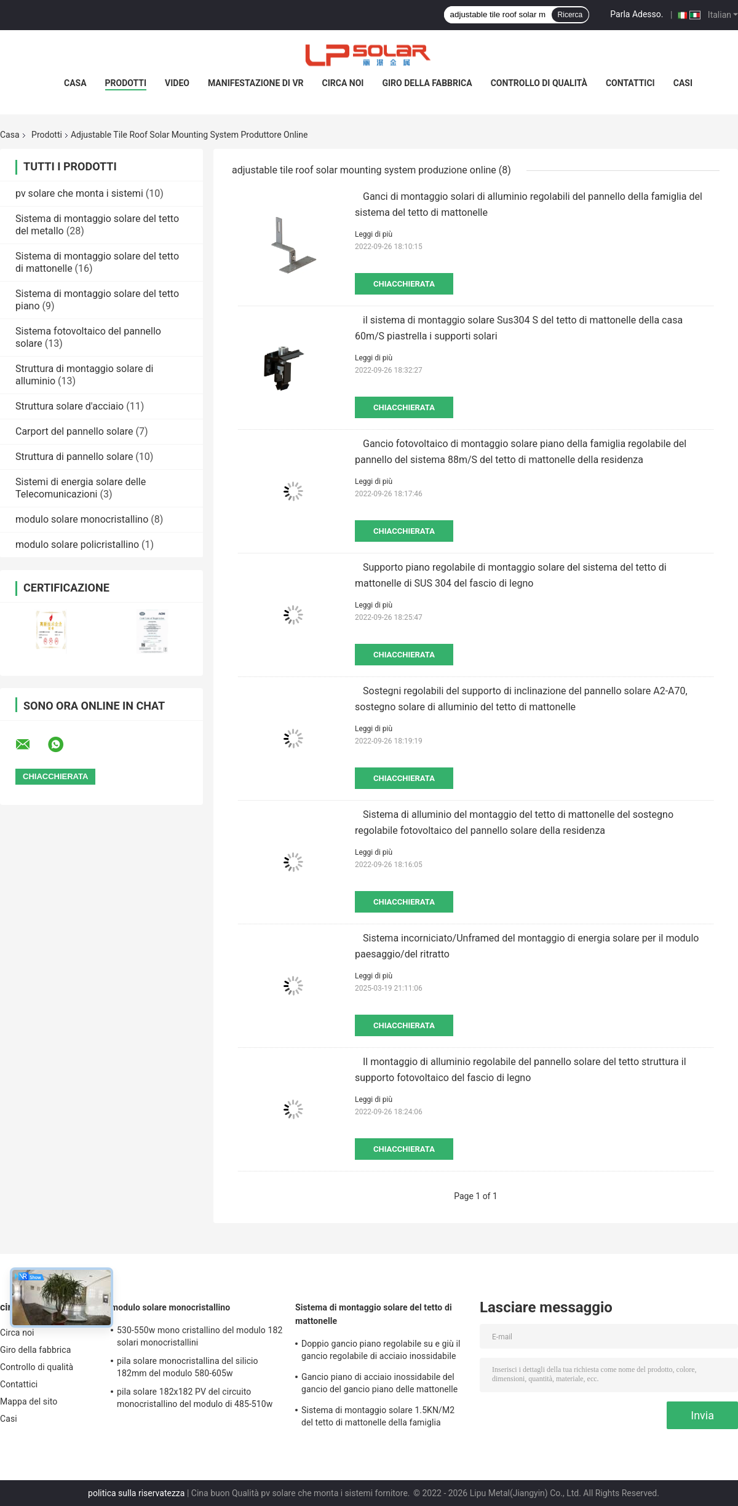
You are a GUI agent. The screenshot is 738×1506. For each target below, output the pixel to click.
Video (177, 83)
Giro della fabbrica (427, 83)
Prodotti (126, 83)
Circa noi (343, 83)
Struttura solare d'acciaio (69, 406)
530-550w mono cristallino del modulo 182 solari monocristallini (199, 1336)
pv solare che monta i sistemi (79, 193)
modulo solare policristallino (77, 544)
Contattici (630, 83)
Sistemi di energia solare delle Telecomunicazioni (80, 488)
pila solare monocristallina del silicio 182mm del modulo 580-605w (187, 1367)
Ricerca (570, 14)
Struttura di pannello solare (74, 456)
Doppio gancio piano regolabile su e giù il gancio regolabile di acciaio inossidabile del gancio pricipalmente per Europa (380, 1352)
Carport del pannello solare (74, 431)
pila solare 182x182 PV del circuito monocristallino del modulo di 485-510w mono (194, 1400)
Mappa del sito (28, 1401)
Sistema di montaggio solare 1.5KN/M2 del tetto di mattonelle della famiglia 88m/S (377, 1418)
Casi (682, 83)
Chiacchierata (404, 283)
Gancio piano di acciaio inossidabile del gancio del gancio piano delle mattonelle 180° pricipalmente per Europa (379, 1385)
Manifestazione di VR (256, 83)
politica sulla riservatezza (136, 1493)
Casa (75, 83)
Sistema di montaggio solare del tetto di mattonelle (373, 1314)
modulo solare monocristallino (81, 519)
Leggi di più (373, 234)
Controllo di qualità (539, 83)
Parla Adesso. (636, 14)
